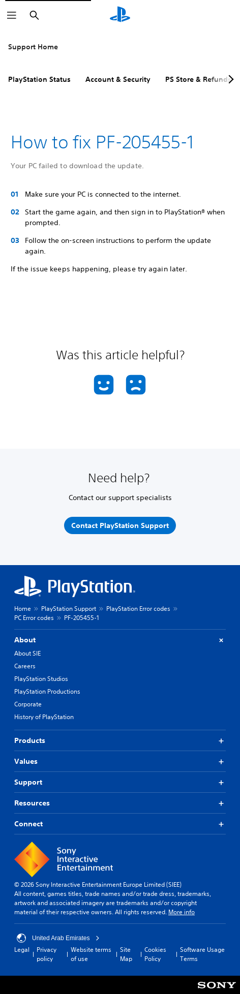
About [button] (120, 640)
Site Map (126, 954)
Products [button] (120, 741)
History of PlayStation (44, 716)
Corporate (28, 704)
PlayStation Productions (47, 691)
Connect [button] (120, 824)
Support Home (33, 46)
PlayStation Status (39, 79)
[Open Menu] (12, 15)
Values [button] (120, 761)
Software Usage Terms (202, 954)
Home (22, 608)
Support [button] (120, 782)
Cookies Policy (155, 954)
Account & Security (118, 79)
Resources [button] (120, 803)
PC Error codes (34, 617)
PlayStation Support (68, 608)
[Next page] (229, 79)
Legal (21, 949)
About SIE (27, 653)
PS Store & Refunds (198, 79)
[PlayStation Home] (120, 15)
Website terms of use (91, 954)
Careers (25, 666)
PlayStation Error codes (138, 608)
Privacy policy (46, 954)
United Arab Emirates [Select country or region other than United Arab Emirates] (58, 938)
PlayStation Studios (41, 678)
